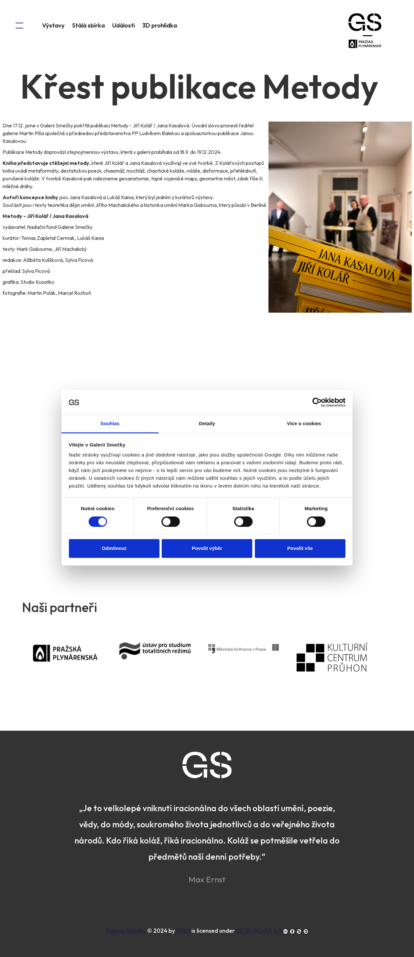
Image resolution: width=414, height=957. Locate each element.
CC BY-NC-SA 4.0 (258, 930)
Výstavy (53, 25)
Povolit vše (300, 522)
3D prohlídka (159, 25)
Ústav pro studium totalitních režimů (163, 663)
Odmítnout (114, 522)
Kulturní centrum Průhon (341, 666)
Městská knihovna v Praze (252, 657)
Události (123, 25)
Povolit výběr (207, 522)
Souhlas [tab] (109, 397)
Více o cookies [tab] (304, 397)
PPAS (75, 662)
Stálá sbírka (88, 25)
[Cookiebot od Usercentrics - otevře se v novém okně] (317, 376)
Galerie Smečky (125, 930)
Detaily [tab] (207, 397)
